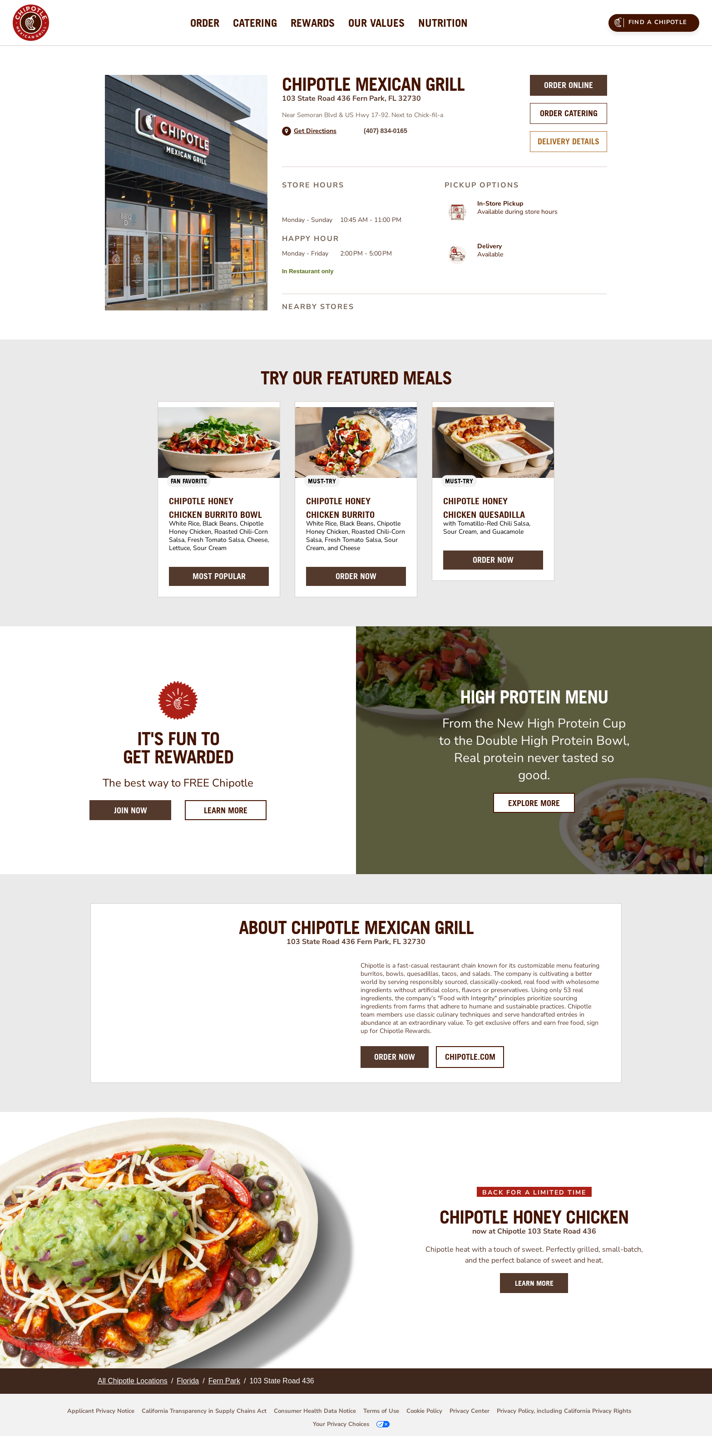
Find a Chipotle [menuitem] (649, 22)
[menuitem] (204, 23)
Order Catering (569, 113)
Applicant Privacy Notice (100, 1411)
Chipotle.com (470, 1057)
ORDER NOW (356, 576)
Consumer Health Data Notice (315, 1411)
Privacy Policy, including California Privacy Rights (564, 1411)
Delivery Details (568, 141)
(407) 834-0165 (385, 130)
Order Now (394, 1057)
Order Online (568, 85)
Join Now (130, 810)
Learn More (235, 810)
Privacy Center (470, 1411)
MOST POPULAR (219, 576)
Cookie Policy (424, 1411)
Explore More (534, 803)
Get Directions (315, 131)
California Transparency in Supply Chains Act (204, 1411)
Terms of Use (381, 1411)
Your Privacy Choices (341, 1424)
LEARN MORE (534, 1283)
